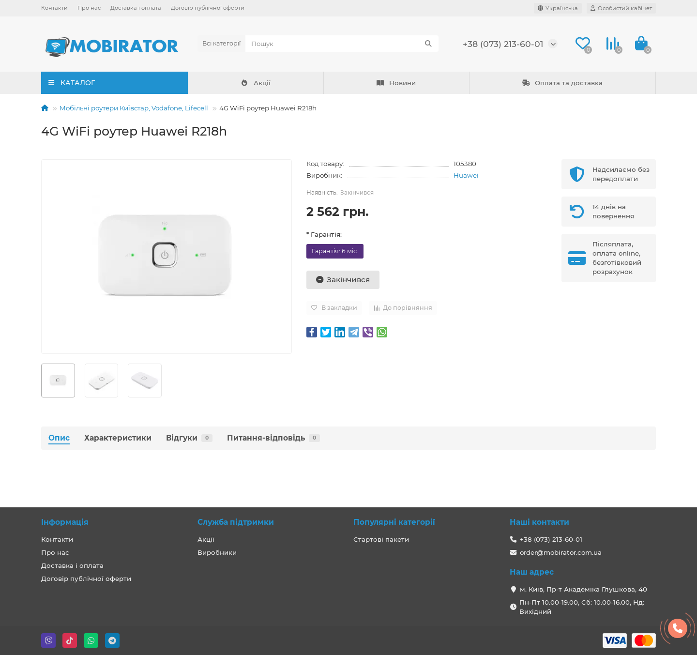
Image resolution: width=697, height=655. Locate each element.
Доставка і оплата (135, 7)
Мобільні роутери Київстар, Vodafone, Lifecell (134, 108)
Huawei (466, 175)
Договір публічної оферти (207, 7)
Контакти (54, 7)
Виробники (217, 552)
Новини (396, 83)
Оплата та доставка (562, 83)
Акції (256, 83)
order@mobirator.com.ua (561, 552)
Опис (59, 437)
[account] (621, 8)
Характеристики (118, 437)
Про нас (89, 7)
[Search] (342, 43)
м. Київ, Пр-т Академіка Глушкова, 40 (583, 589)
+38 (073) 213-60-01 (503, 44)
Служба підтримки (235, 522)
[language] (558, 8)
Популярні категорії (394, 522)
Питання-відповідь (273, 437)
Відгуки (189, 437)
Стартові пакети (381, 539)
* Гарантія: (324, 234)
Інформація (65, 522)
